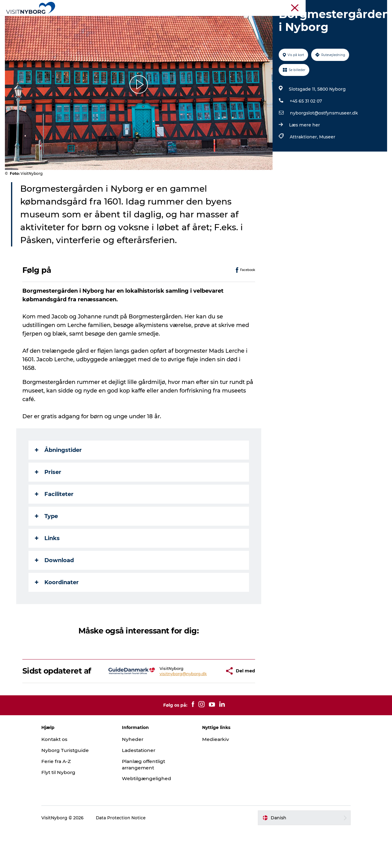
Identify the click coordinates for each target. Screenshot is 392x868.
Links (47, 567)
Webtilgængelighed (152, 817)
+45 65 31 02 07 (305, 130)
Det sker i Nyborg (178, 20)
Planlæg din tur (251, 20)
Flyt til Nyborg (68, 810)
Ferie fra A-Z (67, 799)
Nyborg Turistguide (75, 788)
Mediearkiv (216, 777)
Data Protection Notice (131, 856)
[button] (203, 704)
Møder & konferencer (302, 6)
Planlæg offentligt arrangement (149, 802)
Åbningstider (58, 479)
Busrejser (335, 6)
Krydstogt (359, 6)
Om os (380, 6)
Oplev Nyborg (103, 20)
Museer (326, 166)
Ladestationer (144, 788)
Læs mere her (303, 154)
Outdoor (139, 20)
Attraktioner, (303, 166)
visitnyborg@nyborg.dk (165, 707)
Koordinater (57, 611)
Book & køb (291, 20)
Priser (48, 501)
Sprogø (215, 20)
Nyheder (138, 777)
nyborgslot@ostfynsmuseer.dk (323, 142)
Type (46, 545)
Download (54, 589)
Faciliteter (54, 523)
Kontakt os (65, 777)
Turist (272, 6)
